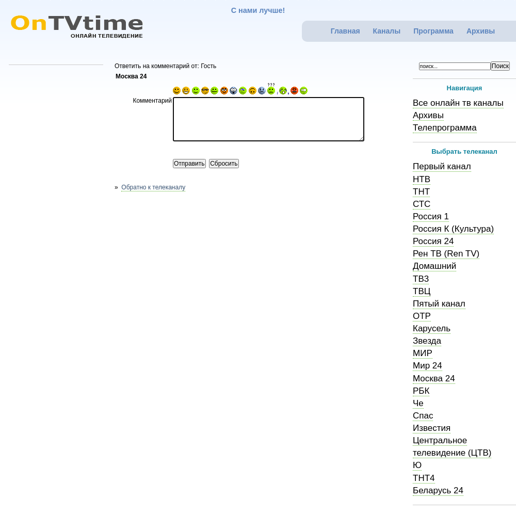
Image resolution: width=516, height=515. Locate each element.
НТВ (421, 179)
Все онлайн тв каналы (458, 103)
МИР (422, 353)
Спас (423, 416)
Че (418, 403)
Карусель (431, 328)
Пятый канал (439, 304)
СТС (421, 204)
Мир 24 (427, 366)
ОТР (422, 316)
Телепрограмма (445, 128)
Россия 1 (431, 216)
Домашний (434, 266)
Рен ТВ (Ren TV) (446, 254)
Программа (433, 31)
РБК (421, 391)
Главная (345, 31)
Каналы (387, 31)
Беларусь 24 (438, 490)
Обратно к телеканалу (153, 187)
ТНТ (421, 192)
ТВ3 (421, 279)
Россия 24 (433, 241)
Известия (431, 428)
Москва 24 (434, 378)
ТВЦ (421, 291)
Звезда (427, 341)
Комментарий (152, 100)
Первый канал (442, 166)
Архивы (480, 31)
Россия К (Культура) (453, 229)
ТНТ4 (424, 478)
